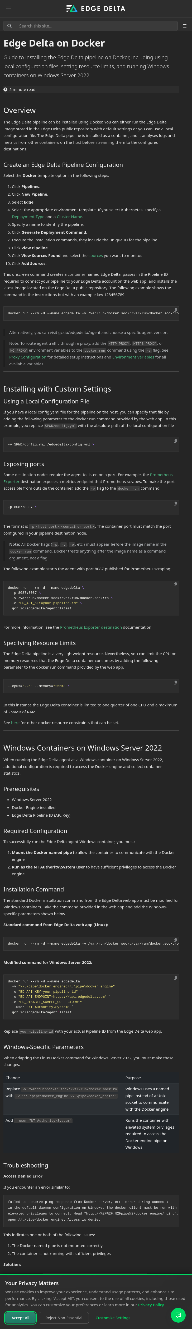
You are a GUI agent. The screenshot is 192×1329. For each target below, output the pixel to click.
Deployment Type (28, 216)
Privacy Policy (151, 1304)
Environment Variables (133, 357)
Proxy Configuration (27, 357)
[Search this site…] (90, 26)
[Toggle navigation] (8, 8)
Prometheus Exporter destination (91, 627)
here (15, 722)
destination (25, 474)
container (76, 274)
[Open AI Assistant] (178, 1315)
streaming (104, 142)
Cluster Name (69, 216)
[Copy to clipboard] (175, 310)
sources (96, 255)
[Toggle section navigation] (184, 26)
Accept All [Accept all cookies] (20, 1317)
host (77, 142)
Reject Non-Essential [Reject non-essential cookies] (63, 1317)
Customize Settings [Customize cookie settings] (112, 1317)
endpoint (85, 481)
